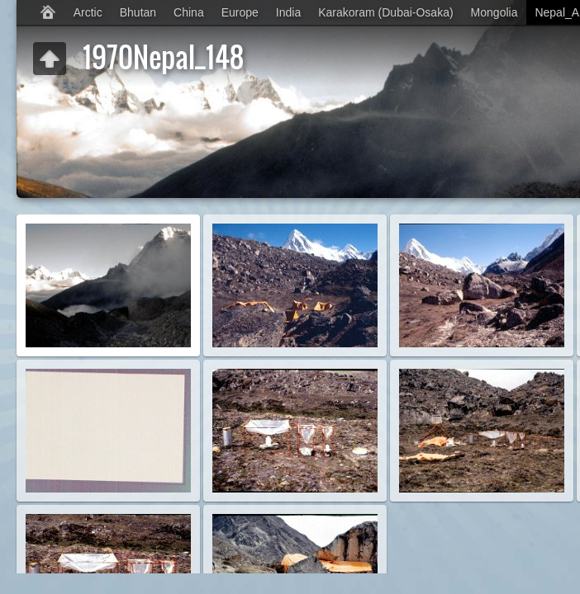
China (189, 12)
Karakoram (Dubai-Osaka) (385, 12)
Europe (240, 12)
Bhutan (138, 12)
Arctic (88, 12)
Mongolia (494, 12)
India (288, 12)
